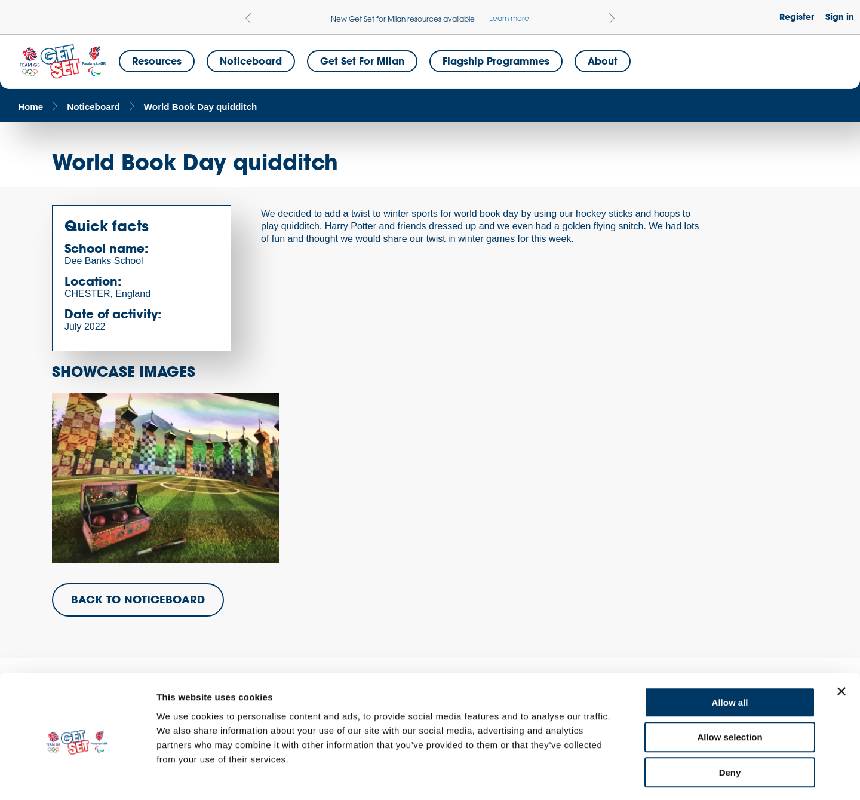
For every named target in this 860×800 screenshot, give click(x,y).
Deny (730, 724)
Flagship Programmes (496, 60)
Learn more (509, 18)
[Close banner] (841, 643)
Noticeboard (251, 60)
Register (796, 16)
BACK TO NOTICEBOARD (138, 599)
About (603, 60)
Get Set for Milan (362, 60)
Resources (157, 60)
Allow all (730, 654)
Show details (627, 776)
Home (30, 107)
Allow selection (729, 689)
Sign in (839, 16)
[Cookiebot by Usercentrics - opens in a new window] (77, 777)
